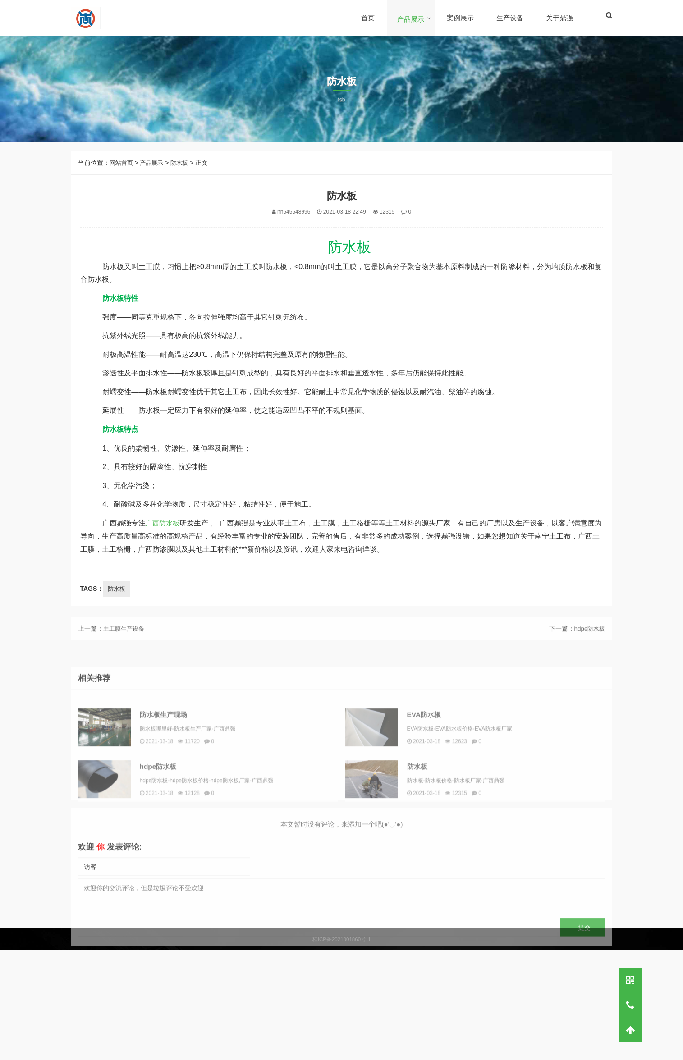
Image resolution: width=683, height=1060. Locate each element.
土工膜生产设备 (125, 637)
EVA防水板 (435, 788)
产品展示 (411, 19)
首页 (368, 18)
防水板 (183, 162)
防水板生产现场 (175, 788)
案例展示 (460, 18)
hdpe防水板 (588, 637)
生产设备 (510, 18)
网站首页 (122, 162)
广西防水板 (164, 523)
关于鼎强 (559, 18)
